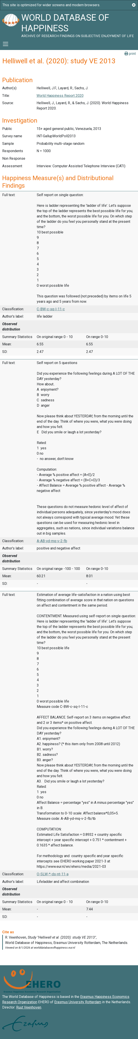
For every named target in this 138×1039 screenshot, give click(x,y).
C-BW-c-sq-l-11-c (51, 309)
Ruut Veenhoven (28, 1007)
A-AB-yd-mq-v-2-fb (52, 541)
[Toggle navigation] (5, 44)
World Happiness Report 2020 (60, 96)
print (130, 54)
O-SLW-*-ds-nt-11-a (52, 874)
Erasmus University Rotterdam (77, 1002)
